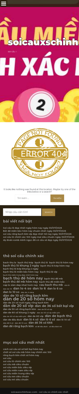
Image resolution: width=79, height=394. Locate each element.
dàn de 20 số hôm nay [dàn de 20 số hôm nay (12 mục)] (28, 298)
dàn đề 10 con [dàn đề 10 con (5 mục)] (21, 323)
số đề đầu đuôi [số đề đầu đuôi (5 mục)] (41, 327)
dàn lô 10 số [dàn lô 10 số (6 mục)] (63, 319)
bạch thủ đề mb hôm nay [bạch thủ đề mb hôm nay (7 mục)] (20, 281)
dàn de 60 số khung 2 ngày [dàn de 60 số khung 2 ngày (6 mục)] (19, 312)
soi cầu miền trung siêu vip (18, 373)
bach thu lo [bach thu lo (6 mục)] (9, 262)
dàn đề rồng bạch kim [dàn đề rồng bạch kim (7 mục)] (18, 326)
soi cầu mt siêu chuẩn (15, 379)
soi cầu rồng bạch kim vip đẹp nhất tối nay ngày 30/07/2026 (37, 234)
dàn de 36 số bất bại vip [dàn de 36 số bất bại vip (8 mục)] (54, 305)
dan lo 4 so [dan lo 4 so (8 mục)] (22, 288)
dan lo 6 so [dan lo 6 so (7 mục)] (55, 288)
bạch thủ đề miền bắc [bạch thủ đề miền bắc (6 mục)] (52, 281)
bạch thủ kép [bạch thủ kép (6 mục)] (25, 262)
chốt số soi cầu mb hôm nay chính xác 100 (27, 352)
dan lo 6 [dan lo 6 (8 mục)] (39, 288)
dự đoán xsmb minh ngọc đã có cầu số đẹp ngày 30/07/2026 (37, 240)
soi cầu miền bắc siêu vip (17, 367)
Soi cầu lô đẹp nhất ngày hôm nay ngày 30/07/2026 (32, 228)
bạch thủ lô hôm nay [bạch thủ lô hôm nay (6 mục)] (61, 262)
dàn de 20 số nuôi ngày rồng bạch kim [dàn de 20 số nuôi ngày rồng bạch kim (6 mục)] (26, 302)
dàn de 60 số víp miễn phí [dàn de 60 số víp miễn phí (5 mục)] (14, 316)
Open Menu (3, 3)
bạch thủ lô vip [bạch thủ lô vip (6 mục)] (48, 271)
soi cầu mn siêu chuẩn (16, 376)
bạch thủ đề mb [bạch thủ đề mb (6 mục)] (53, 278)
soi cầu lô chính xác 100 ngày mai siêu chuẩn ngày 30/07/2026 (38, 237)
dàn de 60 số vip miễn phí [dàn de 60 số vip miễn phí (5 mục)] (48, 313)
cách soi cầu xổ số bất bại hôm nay (23, 349)
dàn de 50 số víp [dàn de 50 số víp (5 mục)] (45, 309)
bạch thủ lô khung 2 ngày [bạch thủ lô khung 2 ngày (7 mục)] (21, 265)
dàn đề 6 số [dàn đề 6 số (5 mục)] (8, 323)
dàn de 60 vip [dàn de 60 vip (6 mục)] (35, 316)
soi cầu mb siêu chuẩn (16, 364)
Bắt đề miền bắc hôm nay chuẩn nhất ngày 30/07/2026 (34, 231)
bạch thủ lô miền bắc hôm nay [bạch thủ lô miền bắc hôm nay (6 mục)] (21, 271)
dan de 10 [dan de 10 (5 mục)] (7, 289)
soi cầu (7, 358)
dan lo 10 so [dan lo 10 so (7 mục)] (11, 292)
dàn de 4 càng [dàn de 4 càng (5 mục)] (27, 292)
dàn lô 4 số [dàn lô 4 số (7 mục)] (30, 319)
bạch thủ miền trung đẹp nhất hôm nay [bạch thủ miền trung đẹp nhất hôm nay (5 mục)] (20, 275)
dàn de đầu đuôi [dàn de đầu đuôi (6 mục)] (12, 319)
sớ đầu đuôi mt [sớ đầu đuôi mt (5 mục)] (55, 327)
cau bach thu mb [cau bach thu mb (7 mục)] (51, 284)
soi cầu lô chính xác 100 (16, 361)
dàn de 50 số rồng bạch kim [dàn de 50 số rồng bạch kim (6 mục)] (19, 309)
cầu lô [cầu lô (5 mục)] (67, 285)
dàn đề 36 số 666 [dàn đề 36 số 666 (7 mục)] (41, 322)
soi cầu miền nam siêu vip (18, 370)
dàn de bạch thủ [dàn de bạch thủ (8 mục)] (58, 315)
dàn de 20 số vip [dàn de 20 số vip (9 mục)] (18, 305)
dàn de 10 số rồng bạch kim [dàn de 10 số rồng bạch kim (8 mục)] (25, 295)
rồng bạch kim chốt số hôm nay (21, 355)
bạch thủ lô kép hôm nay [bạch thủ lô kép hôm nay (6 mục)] (55, 265)
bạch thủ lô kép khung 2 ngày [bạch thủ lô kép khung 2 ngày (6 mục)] (20, 268)
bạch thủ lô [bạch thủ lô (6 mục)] (41, 262)
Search (48, 212)
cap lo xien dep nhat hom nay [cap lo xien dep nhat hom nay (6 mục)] (20, 285)
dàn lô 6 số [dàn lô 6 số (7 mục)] (47, 319)
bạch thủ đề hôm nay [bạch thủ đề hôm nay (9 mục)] (23, 278)
